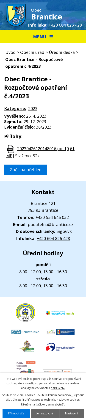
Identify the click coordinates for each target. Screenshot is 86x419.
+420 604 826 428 (65, 25)
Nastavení (71, 413)
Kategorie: (15, 108)
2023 (32, 108)
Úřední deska (62, 52)
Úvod (10, 52)
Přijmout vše (16, 413)
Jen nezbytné (44, 413)
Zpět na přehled (26, 169)
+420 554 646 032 (52, 217)
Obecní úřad (32, 52)
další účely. (58, 388)
